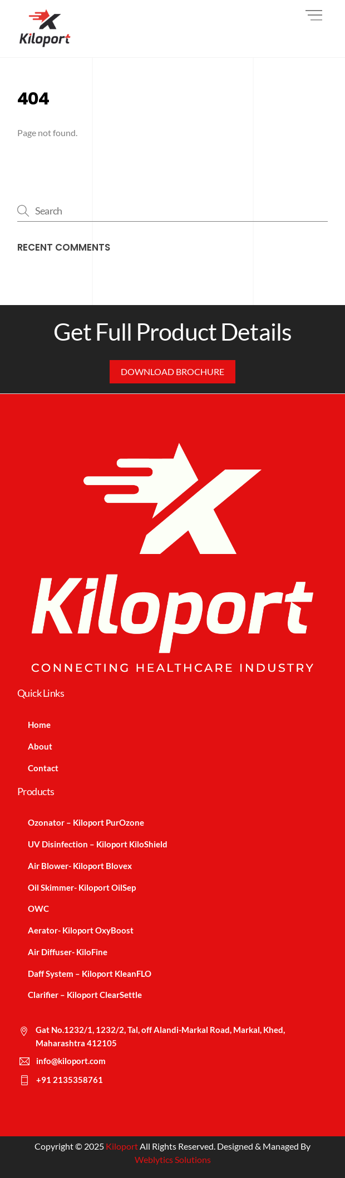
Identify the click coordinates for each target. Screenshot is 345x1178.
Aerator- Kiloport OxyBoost (81, 930)
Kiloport (122, 1146)
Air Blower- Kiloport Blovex (80, 866)
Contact (43, 768)
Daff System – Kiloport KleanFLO (89, 974)
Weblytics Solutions (173, 1159)
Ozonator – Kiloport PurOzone (86, 822)
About (40, 746)
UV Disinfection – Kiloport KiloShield (97, 844)
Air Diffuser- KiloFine (67, 952)
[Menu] (314, 15)
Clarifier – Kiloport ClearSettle (85, 995)
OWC (38, 909)
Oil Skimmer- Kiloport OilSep (82, 887)
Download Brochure (172, 371)
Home (39, 725)
